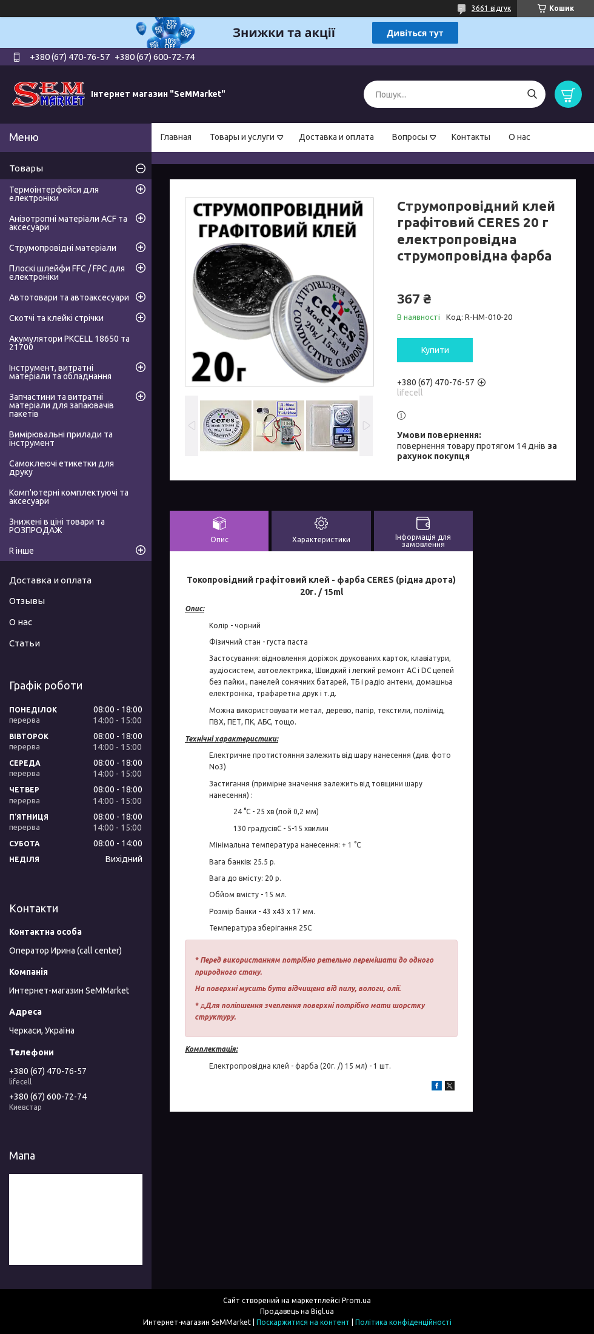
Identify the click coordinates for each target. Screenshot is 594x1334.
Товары (26, 168)
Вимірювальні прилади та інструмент (61, 439)
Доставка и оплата (336, 137)
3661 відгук (491, 8)
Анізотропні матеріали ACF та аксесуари (68, 223)
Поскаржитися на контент (303, 1322)
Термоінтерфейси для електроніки (54, 194)
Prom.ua (356, 1300)
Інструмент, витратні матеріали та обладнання (60, 372)
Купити (435, 350)
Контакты (471, 137)
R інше (21, 551)
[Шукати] (532, 94)
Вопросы (409, 137)
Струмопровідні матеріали (62, 248)
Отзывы (27, 601)
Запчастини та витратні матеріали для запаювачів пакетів (61, 405)
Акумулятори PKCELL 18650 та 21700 (69, 343)
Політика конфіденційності (403, 1322)
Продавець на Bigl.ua (297, 1311)
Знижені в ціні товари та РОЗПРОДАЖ (57, 526)
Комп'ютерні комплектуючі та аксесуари (68, 497)
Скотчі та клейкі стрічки (56, 318)
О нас (519, 137)
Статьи (24, 643)
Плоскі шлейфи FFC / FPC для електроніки (67, 273)
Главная (176, 137)
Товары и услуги (242, 137)
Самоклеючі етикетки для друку (61, 468)
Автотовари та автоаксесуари (69, 297)
